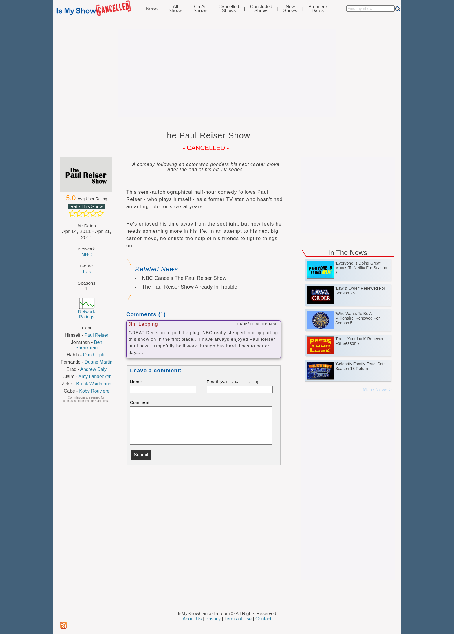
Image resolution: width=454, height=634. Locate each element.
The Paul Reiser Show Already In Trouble (189, 287)
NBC (86, 254)
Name (136, 382)
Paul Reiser (96, 335)
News (152, 9)
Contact (263, 618)
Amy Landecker (94, 376)
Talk (86, 271)
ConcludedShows (261, 9)
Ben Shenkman (89, 345)
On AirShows (200, 9)
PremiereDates (317, 9)
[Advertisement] (227, 72)
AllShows (175, 9)
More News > (377, 389)
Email (233, 382)
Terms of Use (238, 618)
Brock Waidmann (93, 383)
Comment (140, 402)
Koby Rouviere (94, 391)
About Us (192, 618)
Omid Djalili (95, 354)
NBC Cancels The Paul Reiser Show (184, 278)
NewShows (290, 9)
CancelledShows (229, 9)
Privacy (213, 618)
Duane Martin (98, 362)
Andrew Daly (93, 369)
